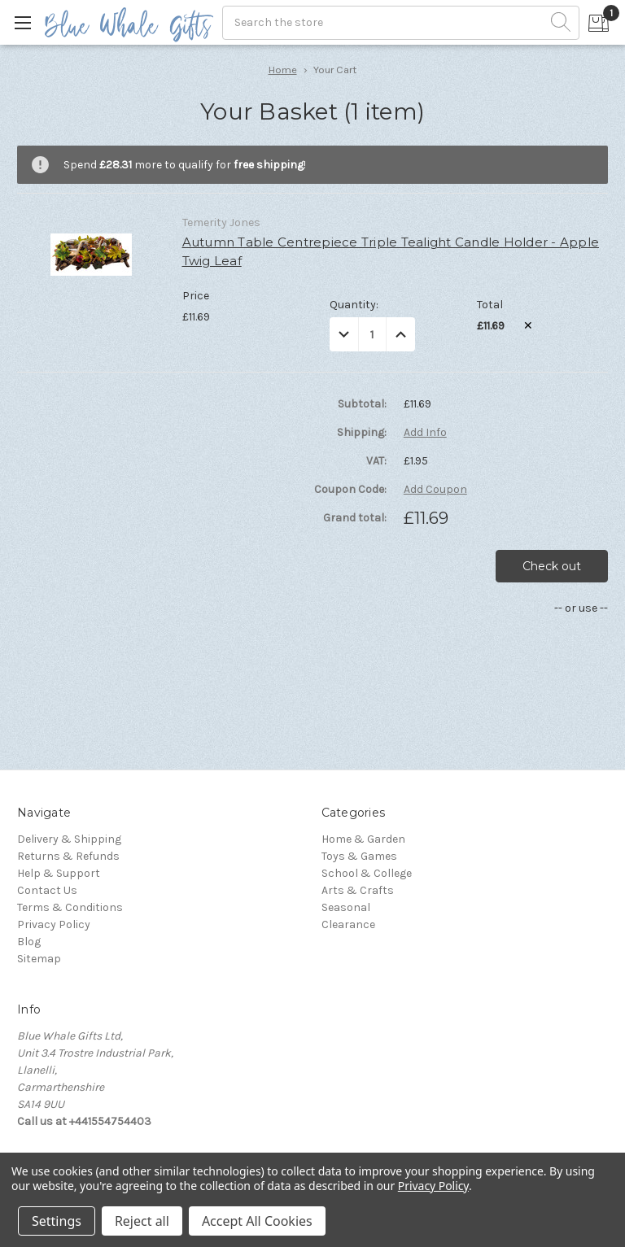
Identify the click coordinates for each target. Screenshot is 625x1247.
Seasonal (345, 907)
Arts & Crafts (357, 890)
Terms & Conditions (70, 907)
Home (283, 69)
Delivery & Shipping (69, 839)
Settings (56, 1221)
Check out (551, 566)
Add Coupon (435, 489)
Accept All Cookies (257, 1221)
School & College (366, 873)
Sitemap (39, 959)
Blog (29, 941)
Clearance (348, 924)
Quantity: (354, 305)
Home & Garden (363, 839)
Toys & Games (359, 856)
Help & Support (58, 873)
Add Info (425, 432)
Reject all (142, 1221)
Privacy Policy (53, 924)
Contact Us (47, 890)
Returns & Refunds (68, 856)
